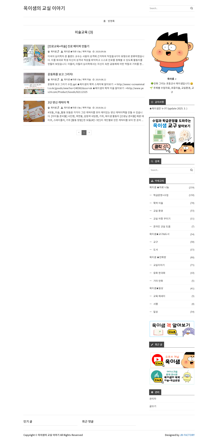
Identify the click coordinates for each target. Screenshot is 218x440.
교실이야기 (173, 265)
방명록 (111, 21)
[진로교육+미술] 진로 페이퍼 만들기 (69, 46)
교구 (173, 242)
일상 (173, 311)
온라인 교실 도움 (173, 226)
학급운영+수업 (173, 195)
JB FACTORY (187, 435)
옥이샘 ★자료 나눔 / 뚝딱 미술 (77, 51)
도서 (173, 249)
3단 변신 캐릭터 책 (59, 102)
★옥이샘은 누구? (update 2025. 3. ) (168, 108)
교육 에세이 (173, 296)
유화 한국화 (173, 273)
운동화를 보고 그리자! (61, 74)
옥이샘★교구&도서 (171, 234)
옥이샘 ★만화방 (171, 257)
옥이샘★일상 (171, 288)
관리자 (152, 398)
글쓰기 (152, 406)
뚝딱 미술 (173, 203)
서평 (173, 304)
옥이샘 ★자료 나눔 (171, 187)
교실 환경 (173, 211)
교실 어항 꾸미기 (173, 218)
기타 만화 (173, 280)
